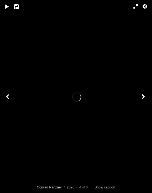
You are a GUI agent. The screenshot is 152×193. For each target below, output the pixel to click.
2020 (70, 187)
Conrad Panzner (49, 187)
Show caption (104, 187)
